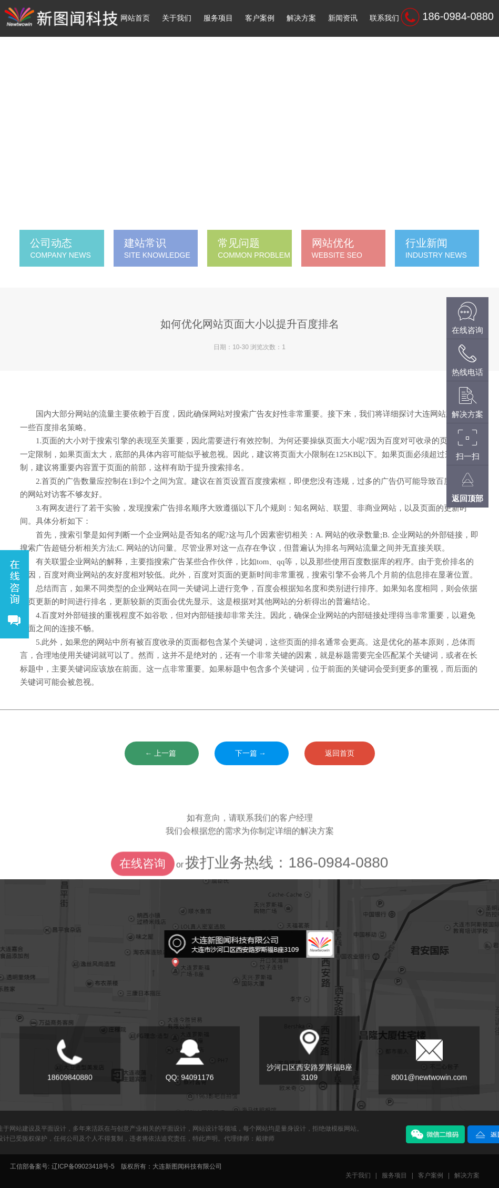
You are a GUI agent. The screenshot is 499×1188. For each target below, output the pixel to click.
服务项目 (218, 18)
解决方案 (301, 18)
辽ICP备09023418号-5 (83, 1166)
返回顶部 (467, 498)
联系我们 (384, 18)
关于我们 (176, 18)
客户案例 (259, 18)
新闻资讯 (343, 18)
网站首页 (135, 18)
